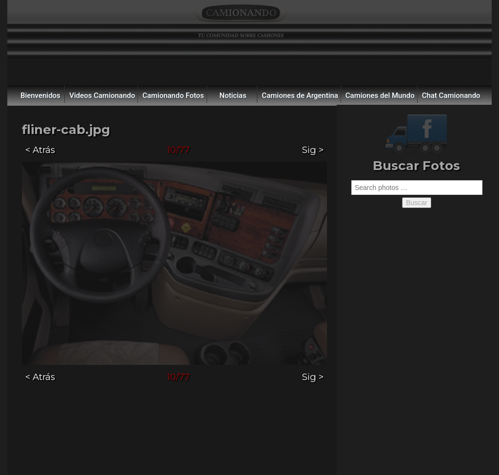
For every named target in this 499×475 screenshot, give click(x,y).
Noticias (232, 95)
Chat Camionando (451, 95)
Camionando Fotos (173, 95)
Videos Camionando (102, 95)
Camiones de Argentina (300, 95)
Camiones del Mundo (380, 95)
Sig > (313, 149)
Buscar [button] (416, 203)
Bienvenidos (40, 95)
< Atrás (40, 149)
